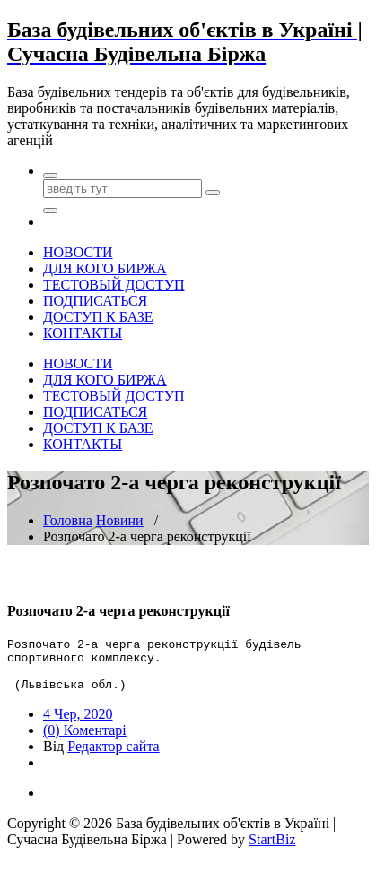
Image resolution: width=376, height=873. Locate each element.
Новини (120, 520)
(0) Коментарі (85, 740)
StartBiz (272, 850)
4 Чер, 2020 (78, 724)
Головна (67, 520)
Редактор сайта (113, 757)
